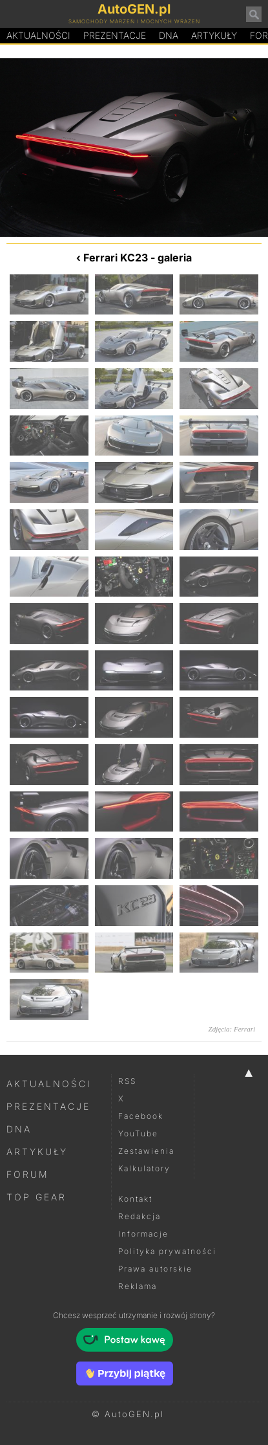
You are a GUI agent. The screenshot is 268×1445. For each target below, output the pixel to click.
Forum (27, 1174)
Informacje (143, 1234)
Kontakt (135, 1199)
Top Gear (36, 1196)
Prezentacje (114, 35)
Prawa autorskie (155, 1269)
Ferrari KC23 (115, 257)
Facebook (140, 1116)
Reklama (137, 1286)
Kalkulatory (144, 1168)
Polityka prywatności (167, 1251)
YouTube (138, 1133)
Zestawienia (146, 1151)
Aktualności (38, 35)
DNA (19, 1128)
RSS (127, 1081)
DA (168, 35)
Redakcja (139, 1216)
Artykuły (214, 35)
